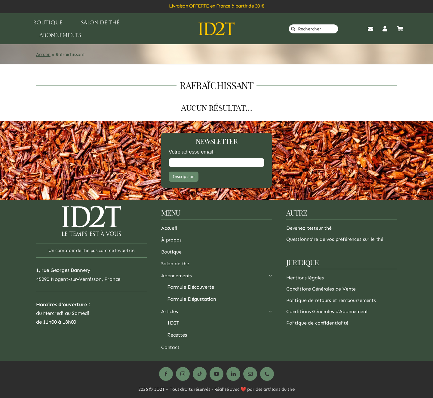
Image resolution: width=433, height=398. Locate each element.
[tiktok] (200, 374)
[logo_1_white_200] (91, 208)
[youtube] (216, 374)
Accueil (43, 54)
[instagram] (183, 374)
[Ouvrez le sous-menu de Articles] (269, 313)
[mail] (250, 374)
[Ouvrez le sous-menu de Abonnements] (269, 277)
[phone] (267, 374)
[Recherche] (293, 28)
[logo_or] (216, 25)
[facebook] (166, 374)
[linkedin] (233, 374)
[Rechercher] (313, 28)
